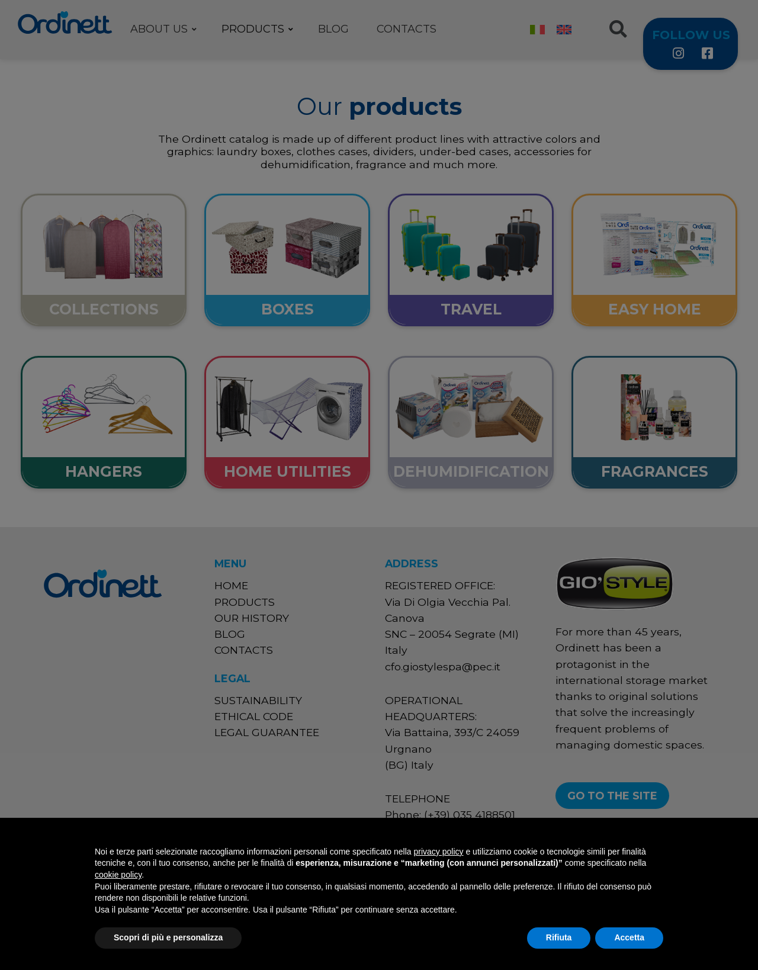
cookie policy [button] (118, 874)
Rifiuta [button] (559, 937)
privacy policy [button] (439, 851)
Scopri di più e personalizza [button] (168, 937)
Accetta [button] (629, 937)
